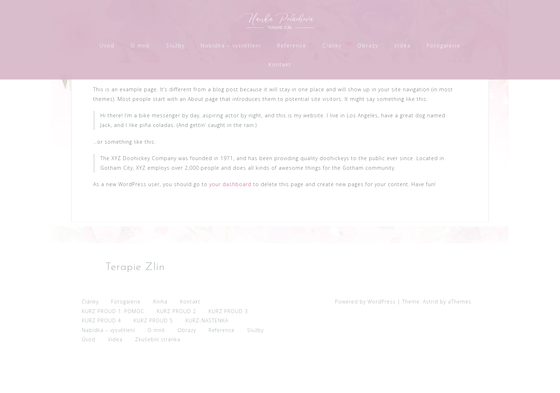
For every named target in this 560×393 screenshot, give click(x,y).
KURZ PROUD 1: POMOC (113, 349)
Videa (402, 45)
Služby (175, 45)
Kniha (160, 339)
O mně (140, 45)
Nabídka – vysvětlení (231, 45)
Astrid (430, 339)
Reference (291, 45)
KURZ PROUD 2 (176, 349)
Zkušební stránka (157, 377)
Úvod (107, 45)
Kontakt (280, 64)
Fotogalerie (443, 45)
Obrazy (368, 45)
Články (331, 45)
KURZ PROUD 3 (228, 349)
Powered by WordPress (365, 339)
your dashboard (230, 222)
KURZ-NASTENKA (206, 358)
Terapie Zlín (135, 305)
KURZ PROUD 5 (153, 358)
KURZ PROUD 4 (101, 358)
